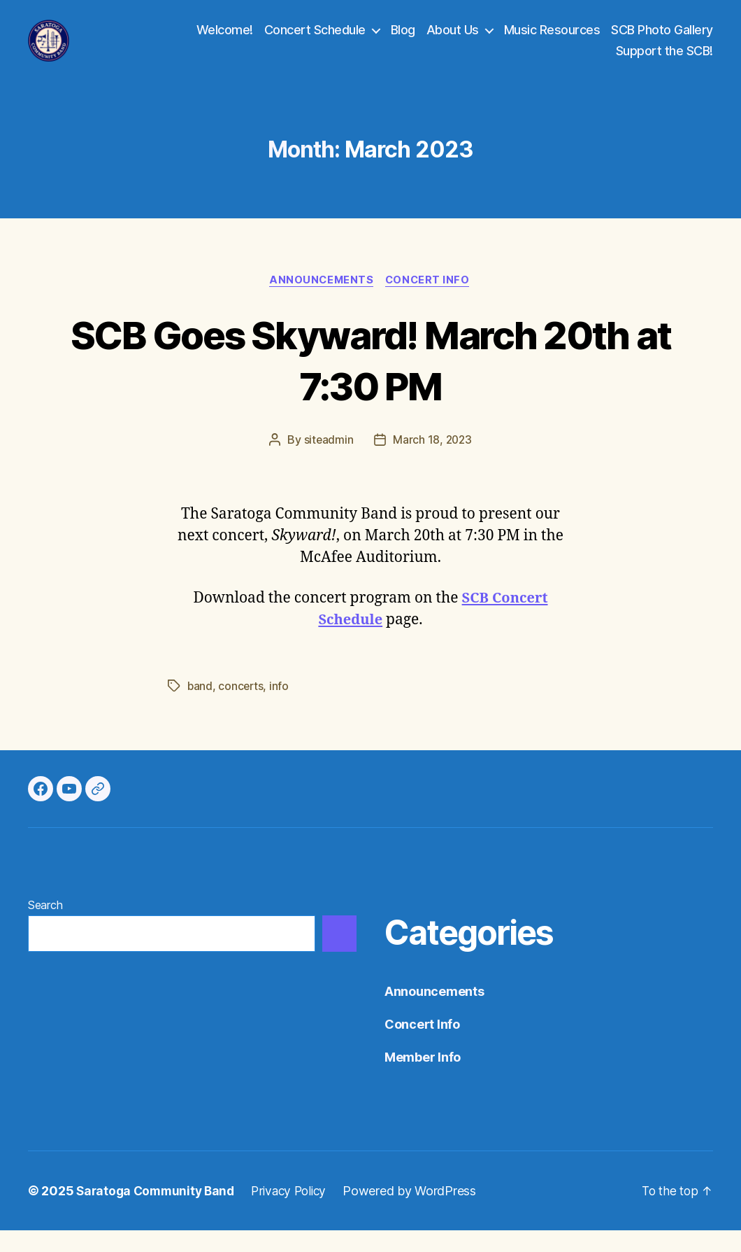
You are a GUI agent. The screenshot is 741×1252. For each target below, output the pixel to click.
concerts (242, 708)
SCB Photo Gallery (662, 40)
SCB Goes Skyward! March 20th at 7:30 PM (370, 380)
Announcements (320, 301)
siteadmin (328, 462)
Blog (403, 40)
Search (45, 927)
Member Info (422, 1078)
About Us (452, 40)
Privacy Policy (297, 1212)
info (281, 708)
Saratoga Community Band (158, 1212)
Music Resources (552, 40)
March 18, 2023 (432, 462)
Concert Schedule (315, 40)
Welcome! (224, 40)
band (200, 708)
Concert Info (430, 301)
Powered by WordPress (420, 1212)
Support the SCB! (664, 61)
